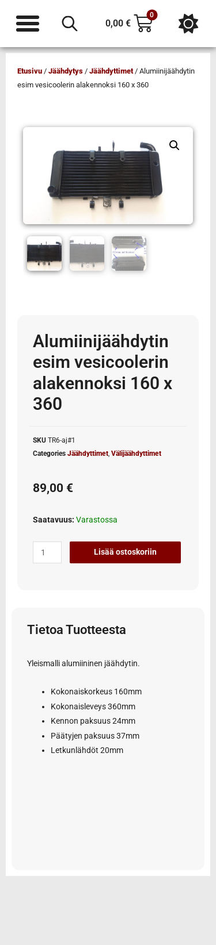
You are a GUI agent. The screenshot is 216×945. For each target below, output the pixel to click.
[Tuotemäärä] (47, 552)
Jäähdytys (65, 71)
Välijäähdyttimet (136, 454)
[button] (174, 145)
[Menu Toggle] (27, 23)
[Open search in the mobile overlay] (69, 23)
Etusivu (29, 71)
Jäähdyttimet (111, 71)
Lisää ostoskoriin (125, 551)
